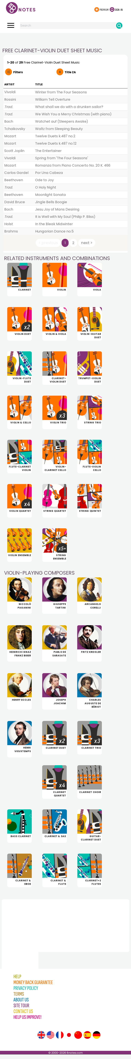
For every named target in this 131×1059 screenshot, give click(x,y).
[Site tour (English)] (41, 1039)
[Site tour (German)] (96, 1039)
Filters (18, 72)
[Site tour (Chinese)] (78, 1039)
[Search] (119, 25)
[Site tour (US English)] (50, 1039)
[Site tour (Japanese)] (69, 1039)
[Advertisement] (65, 40)
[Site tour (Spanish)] (87, 1039)
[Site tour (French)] (59, 1039)
